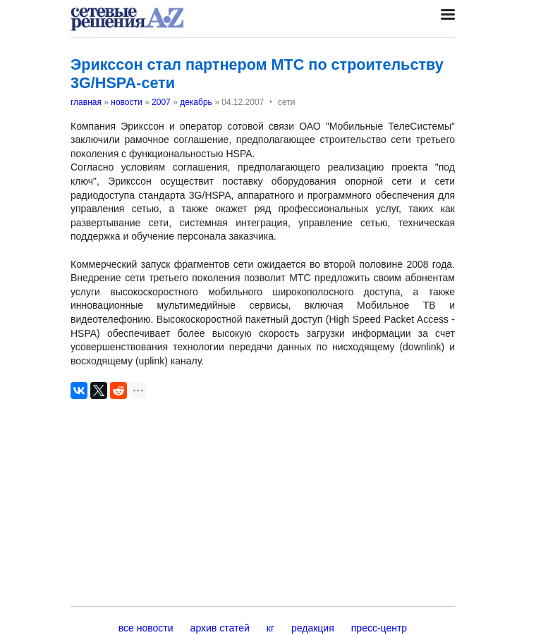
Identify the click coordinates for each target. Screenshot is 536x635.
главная (86, 102)
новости (126, 102)
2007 (161, 102)
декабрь (196, 102)
